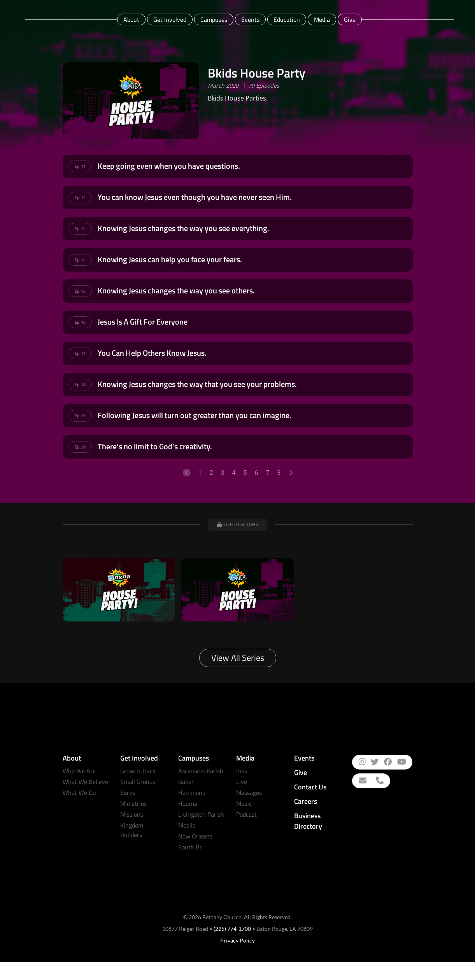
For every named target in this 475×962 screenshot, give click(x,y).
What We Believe (85, 781)
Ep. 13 (80, 229)
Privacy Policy (237, 940)
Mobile (187, 825)
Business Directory (308, 820)
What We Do (79, 792)
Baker (186, 781)
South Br (190, 847)
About (131, 19)
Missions (131, 814)
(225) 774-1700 (232, 928)
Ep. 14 (80, 260)
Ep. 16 (80, 322)
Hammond (191, 792)
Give (350, 19)
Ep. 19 (80, 416)
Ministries (133, 803)
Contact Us (310, 787)
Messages (249, 792)
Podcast (246, 814)
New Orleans (195, 836)
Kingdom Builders (131, 830)
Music (244, 803)
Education (286, 19)
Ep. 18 (80, 384)
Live (241, 781)
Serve (127, 792)
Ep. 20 (80, 447)
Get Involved (169, 19)
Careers (305, 801)
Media (322, 19)
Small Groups (137, 781)
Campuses (213, 19)
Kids (241, 770)
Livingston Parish (201, 814)
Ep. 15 (80, 291)
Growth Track (138, 770)
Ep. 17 (80, 353)
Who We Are (79, 770)
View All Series (237, 657)
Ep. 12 (80, 197)
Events (250, 19)
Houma (187, 803)
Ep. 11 (80, 166)
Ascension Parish (200, 770)
